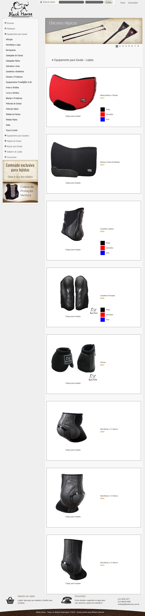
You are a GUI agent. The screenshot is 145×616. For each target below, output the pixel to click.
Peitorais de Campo (14, 103)
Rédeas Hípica (11, 119)
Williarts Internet (97, 612)
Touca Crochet (11, 130)
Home (122, 2)
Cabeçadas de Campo (14, 55)
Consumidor (133, 2)
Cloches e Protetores (14, 77)
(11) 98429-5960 (124, 602)
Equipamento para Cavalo (16, 34)
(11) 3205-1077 (124, 599)
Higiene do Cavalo (13, 141)
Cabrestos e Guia (13, 66)
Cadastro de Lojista (14, 151)
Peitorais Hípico (12, 109)
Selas (8, 125)
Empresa (10, 23)
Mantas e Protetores (14, 98)
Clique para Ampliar (73, 116)
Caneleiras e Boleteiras (15, 71)
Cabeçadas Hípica (13, 61)
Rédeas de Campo (13, 114)
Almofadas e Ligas (13, 44)
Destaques (11, 28)
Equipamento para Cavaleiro (17, 135)
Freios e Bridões (12, 87)
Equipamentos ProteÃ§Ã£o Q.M (19, 82)
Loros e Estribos (12, 93)
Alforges (9, 39)
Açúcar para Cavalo (14, 146)
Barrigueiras (11, 50)
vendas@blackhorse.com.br (128, 604)
